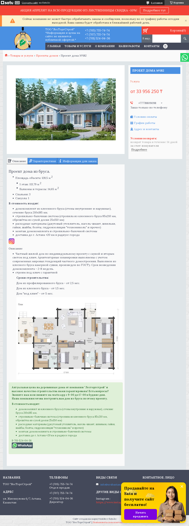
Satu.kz (112, 518)
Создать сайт (30, 2)
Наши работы (129, 46)
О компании (105, 46)
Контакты (151, 46)
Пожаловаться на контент (108, 522)
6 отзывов (157, 2)
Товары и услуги (78, 46)
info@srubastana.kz (112, 484)
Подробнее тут (154, 10)
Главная (54, 46)
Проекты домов (47, 55)
